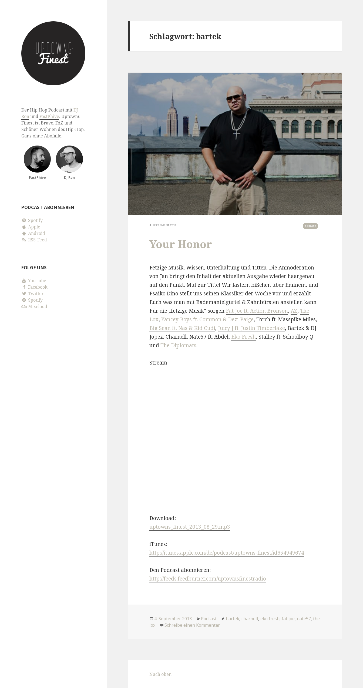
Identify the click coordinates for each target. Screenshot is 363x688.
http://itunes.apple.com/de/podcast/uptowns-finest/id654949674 (226, 552)
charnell (249, 619)
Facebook (34, 287)
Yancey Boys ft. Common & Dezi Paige (207, 319)
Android (33, 233)
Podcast (310, 225)
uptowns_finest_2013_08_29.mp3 (189, 526)
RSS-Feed (34, 240)
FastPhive (49, 116)
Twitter (32, 293)
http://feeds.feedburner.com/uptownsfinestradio (207, 578)
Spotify (32, 220)
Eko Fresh (243, 336)
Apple (30, 227)
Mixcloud (34, 306)
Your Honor (180, 244)
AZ (294, 310)
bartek (232, 619)
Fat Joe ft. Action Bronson (257, 310)
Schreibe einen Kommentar (192, 625)
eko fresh (270, 619)
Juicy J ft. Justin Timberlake (251, 328)
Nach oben (160, 674)
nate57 (304, 619)
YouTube (33, 281)
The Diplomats (178, 345)
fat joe (288, 619)
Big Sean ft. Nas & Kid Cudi (182, 328)
